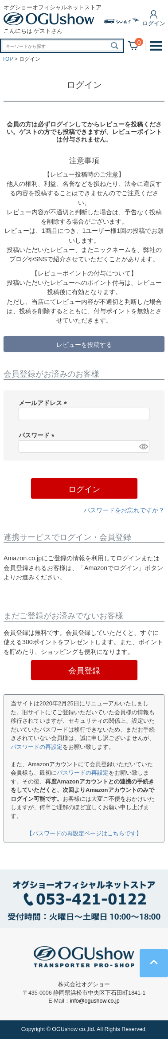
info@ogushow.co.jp (95, 1001)
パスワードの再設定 (37, 747)
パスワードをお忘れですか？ (124, 510)
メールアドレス (44, 402)
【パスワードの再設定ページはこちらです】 (84, 833)
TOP (7, 59)
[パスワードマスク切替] (143, 446)
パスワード (38, 435)
